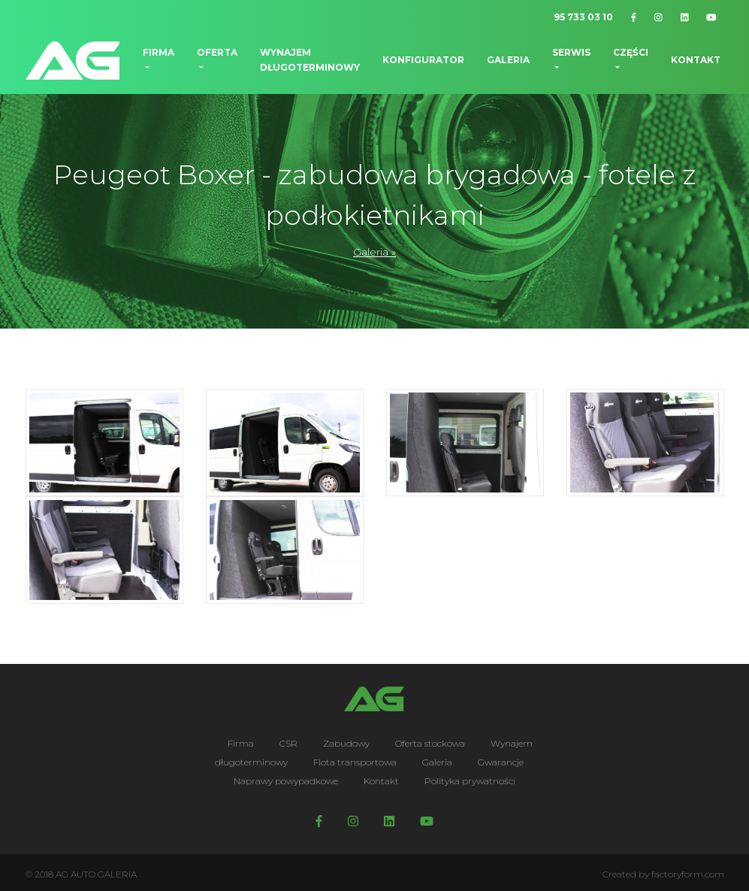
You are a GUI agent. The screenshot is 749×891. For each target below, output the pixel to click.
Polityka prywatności (469, 780)
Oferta (217, 52)
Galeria (508, 59)
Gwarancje (501, 762)
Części (630, 52)
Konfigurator (423, 59)
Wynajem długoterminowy (310, 60)
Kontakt (695, 59)
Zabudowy (346, 743)
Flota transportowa (355, 762)
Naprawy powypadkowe (286, 780)
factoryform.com (687, 874)
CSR (288, 743)
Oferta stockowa (430, 743)
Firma (158, 52)
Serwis (571, 52)
